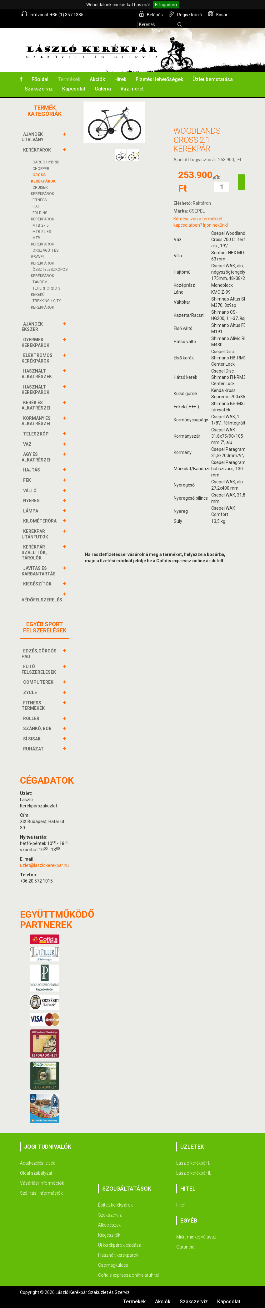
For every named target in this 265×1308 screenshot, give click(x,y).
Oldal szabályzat (36, 1173)
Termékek (69, 79)
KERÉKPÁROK (37, 150)
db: (217, 177)
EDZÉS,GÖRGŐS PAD (39, 653)
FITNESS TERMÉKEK (34, 705)
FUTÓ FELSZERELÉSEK (40, 669)
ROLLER (32, 718)
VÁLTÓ (30, 490)
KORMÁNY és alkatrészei (37, 420)
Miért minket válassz (196, 1236)
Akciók (97, 79)
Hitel (180, 1205)
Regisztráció (185, 14)
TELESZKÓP (36, 434)
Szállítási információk (41, 1193)
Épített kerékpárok (115, 1205)
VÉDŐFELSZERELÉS (43, 596)
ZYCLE (30, 692)
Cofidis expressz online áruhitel (128, 1275)
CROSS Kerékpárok (43, 178)
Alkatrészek (109, 1225)
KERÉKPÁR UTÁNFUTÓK (36, 533)
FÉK (27, 480)
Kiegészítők (109, 1235)
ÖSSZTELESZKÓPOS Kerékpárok (49, 272)
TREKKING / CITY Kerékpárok (46, 304)
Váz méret (132, 89)
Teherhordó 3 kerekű (45, 291)
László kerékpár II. (193, 1173)
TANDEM (40, 282)
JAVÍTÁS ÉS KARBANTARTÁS (39, 570)
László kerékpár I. (193, 1163)
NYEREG (32, 500)
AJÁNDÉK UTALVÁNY (33, 136)
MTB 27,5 (40, 225)
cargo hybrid (45, 162)
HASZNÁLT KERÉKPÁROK (36, 389)
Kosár (218, 14)
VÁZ (28, 444)
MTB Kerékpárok (42, 241)
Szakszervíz (39, 89)
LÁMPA (31, 511)
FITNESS (39, 200)
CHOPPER (40, 169)
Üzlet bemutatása (212, 79)
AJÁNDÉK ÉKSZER (32, 326)
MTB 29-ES (41, 231)
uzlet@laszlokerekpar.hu (44, 865)
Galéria (103, 89)
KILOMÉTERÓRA (40, 521)
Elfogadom (166, 4)
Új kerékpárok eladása (119, 1245)
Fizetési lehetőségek (159, 79)
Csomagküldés (113, 1265)
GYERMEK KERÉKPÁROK (36, 342)
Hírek (120, 79)
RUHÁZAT (34, 749)
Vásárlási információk (42, 1183)
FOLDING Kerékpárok (42, 216)
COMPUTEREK (39, 682)
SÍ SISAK (32, 739)
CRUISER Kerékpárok (42, 190)
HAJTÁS (32, 470)
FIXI (35, 206)
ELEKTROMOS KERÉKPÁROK (37, 358)
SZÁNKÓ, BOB (38, 728)
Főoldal (40, 79)
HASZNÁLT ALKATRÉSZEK (37, 373)
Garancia (185, 1246)
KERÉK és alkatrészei (37, 405)
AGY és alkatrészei (37, 456)
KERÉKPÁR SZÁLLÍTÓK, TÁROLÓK (34, 552)
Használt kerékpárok (118, 1255)
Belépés (151, 14)
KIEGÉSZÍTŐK (38, 584)
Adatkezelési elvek (37, 1163)
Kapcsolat (73, 89)
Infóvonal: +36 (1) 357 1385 (52, 14)
